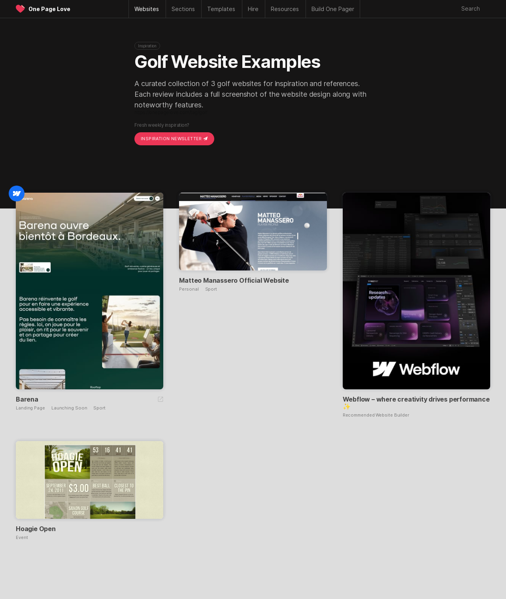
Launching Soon (69, 408)
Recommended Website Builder (376, 415)
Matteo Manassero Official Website (234, 280)
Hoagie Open (36, 529)
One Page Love (49, 9)
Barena (27, 399)
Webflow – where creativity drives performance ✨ (416, 402)
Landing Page (30, 408)
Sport (99, 408)
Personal (188, 289)
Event (22, 537)
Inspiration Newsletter (174, 138)
